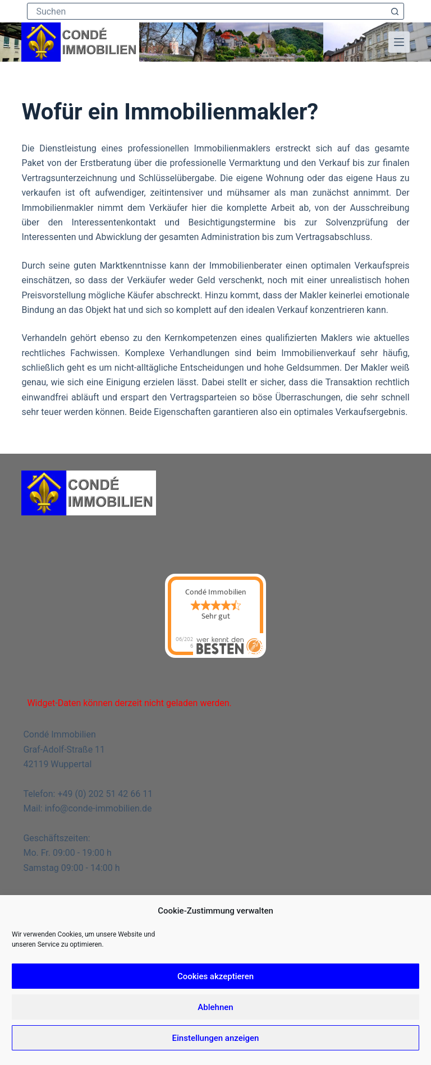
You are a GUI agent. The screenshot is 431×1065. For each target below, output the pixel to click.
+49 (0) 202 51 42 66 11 (105, 794)
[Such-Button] (395, 11)
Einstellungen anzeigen (215, 1038)
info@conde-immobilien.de (98, 808)
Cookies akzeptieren (215, 976)
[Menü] (399, 42)
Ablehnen (215, 1007)
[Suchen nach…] (206, 11)
